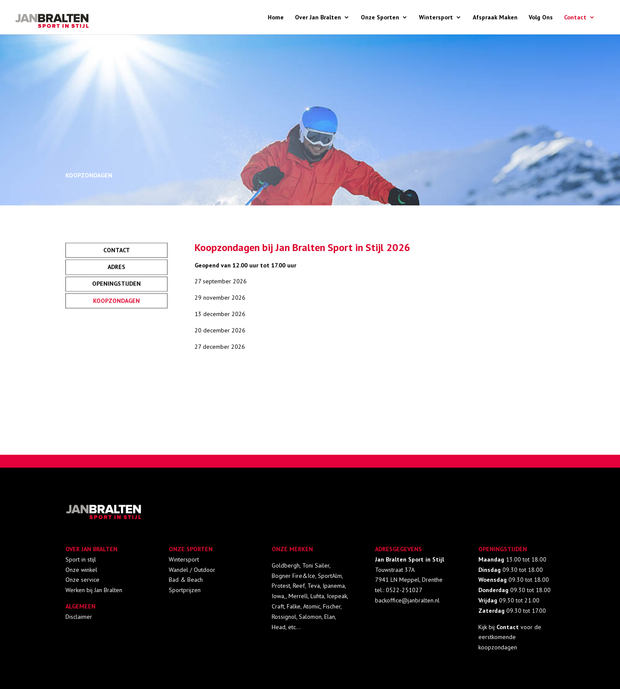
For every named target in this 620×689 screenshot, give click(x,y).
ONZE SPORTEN (191, 549)
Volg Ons (541, 17)
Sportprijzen (185, 590)
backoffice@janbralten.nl (407, 600)
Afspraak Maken (495, 17)
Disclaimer (78, 617)
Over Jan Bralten (318, 17)
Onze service (82, 579)
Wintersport (436, 17)
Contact (575, 17)
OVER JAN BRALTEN (91, 549)
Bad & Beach (186, 579)
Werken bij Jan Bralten (93, 590)
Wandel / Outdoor (192, 570)
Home (276, 17)
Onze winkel (81, 570)
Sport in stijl (80, 559)
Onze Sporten (380, 17)
